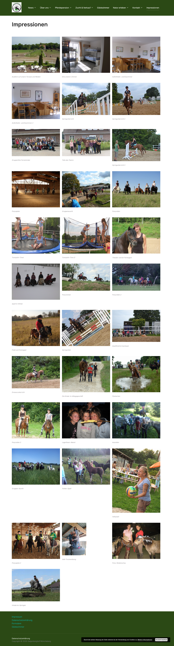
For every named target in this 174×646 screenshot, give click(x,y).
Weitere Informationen (145, 639)
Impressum (17, 623)
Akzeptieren (161, 640)
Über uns (45, 7)
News (32, 7)
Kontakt (137, 7)
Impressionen (153, 7)
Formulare (16, 630)
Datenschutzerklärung (22, 626)
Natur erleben (121, 7)
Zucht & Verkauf (84, 7)
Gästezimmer (103, 7)
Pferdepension (63, 7)
